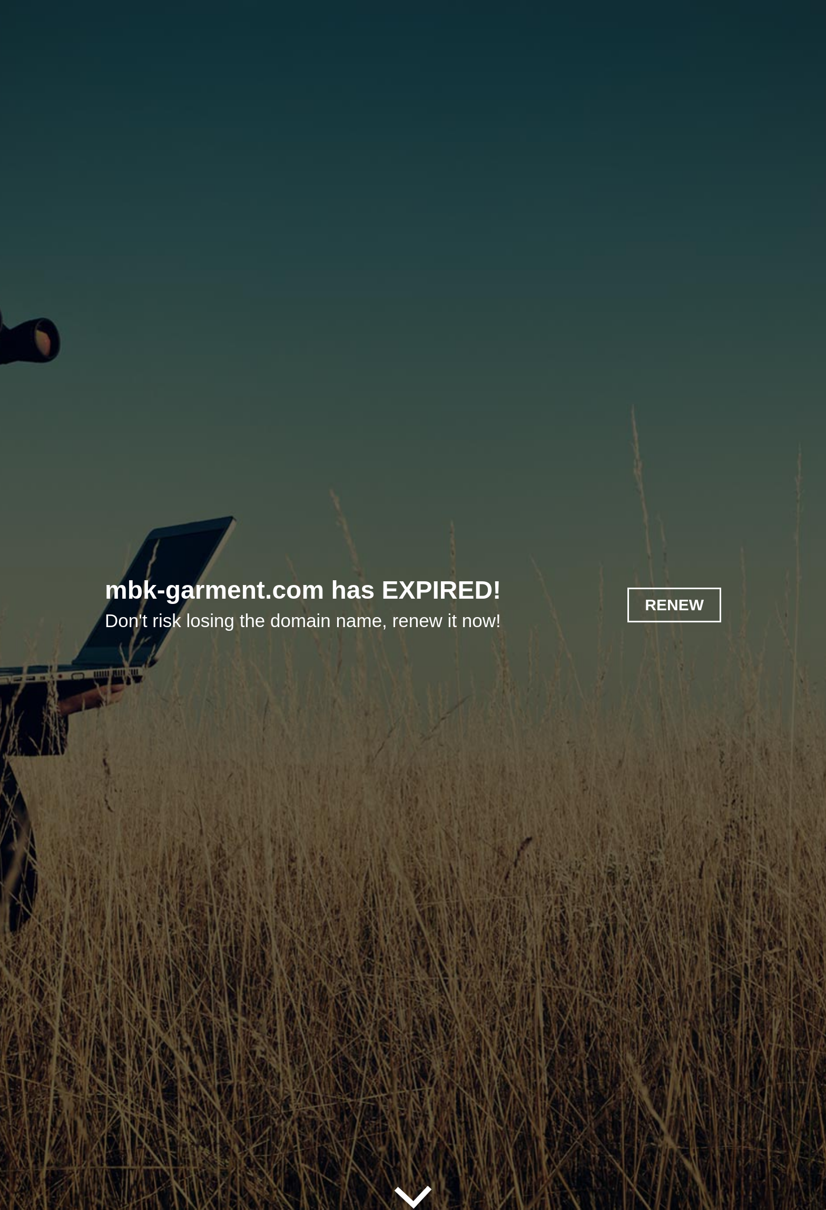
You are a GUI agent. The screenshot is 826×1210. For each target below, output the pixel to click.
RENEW (674, 604)
